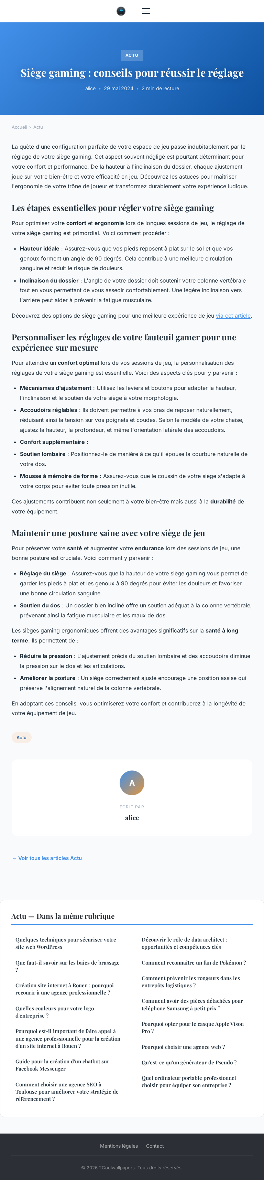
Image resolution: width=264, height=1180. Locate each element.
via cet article (233, 315)
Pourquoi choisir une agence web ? (183, 1046)
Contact (155, 1146)
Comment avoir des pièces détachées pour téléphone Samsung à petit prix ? (192, 1004)
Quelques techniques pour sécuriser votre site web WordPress (65, 943)
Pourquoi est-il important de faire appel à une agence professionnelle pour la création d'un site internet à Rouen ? (67, 1038)
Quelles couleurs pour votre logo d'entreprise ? (54, 1012)
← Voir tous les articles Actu (47, 858)
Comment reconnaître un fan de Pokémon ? (194, 962)
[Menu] (146, 11)
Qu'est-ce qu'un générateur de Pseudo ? (189, 1062)
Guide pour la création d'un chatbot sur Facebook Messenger (62, 1065)
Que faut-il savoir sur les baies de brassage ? (67, 966)
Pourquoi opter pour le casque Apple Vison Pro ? (193, 1027)
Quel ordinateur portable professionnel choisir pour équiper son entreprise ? (189, 1081)
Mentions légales (119, 1146)
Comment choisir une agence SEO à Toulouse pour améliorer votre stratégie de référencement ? (67, 1092)
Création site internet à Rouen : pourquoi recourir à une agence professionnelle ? (64, 989)
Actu (132, 55)
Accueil (19, 127)
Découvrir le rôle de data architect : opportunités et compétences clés (184, 943)
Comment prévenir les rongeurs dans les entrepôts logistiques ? (191, 982)
